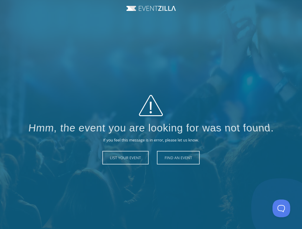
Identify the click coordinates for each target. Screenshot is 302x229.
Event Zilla (151, 8)
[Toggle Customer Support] (281, 208)
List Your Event (125, 157)
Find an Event (178, 157)
